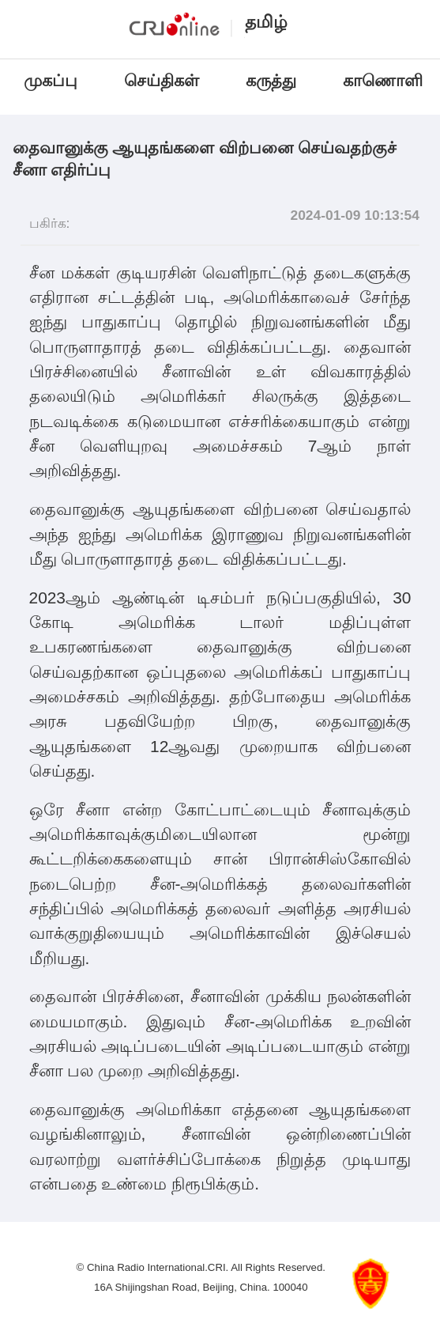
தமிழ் (266, 22)
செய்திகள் (161, 80)
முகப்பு (50, 80)
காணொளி (385, 80)
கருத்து (271, 80)
